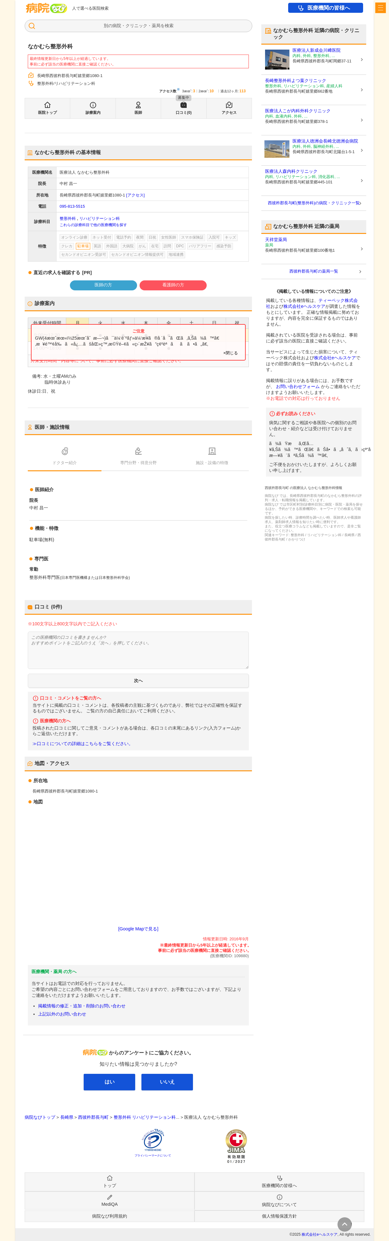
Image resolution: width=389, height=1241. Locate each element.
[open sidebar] (380, 7)
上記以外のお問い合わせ (62, 1013)
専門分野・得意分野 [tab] (138, 462)
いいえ (167, 1081)
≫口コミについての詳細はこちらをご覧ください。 (82, 743)
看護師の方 (173, 284)
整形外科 (68, 218)
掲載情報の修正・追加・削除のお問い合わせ (82, 1005)
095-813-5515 (72, 206)
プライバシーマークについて (153, 1155)
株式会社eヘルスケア (304, 306)
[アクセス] (135, 195)
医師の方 (103, 284)
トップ (109, 1185)
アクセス (229, 112)
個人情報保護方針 (279, 1216)
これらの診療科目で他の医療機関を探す (93, 225)
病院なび (46, 8)
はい (110, 1081)
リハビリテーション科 (99, 218)
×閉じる (230, 353)
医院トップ (47, 112)
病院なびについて (279, 1204)
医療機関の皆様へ (329, 8)
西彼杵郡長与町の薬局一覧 (313, 271)
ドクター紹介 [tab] (64, 462)
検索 (169, 25)
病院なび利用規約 (109, 1216)
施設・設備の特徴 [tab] (212, 462)
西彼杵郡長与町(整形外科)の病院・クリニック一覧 (314, 203)
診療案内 (93, 112)
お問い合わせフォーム (298, 386)
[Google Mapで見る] (138, 928)
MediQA (109, 1204)
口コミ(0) (184, 112)
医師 (138, 112)
